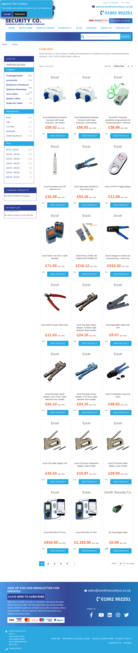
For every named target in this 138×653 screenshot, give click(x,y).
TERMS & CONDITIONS (102, 638)
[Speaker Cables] (19, 98)
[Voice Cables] (19, 94)
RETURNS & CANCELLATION (75, 638)
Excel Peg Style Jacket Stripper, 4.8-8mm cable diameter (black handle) (86, 327)
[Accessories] (19, 80)
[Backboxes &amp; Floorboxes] (19, 85)
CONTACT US (114, 643)
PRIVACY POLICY (123, 638)
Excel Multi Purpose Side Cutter (55, 325)
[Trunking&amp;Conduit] (19, 76)
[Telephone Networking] (19, 89)
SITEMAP (127, 643)
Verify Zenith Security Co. (121, 21)
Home (5, 44)
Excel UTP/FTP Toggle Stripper (118, 186)
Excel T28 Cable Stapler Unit (55, 463)
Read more (20, 14)
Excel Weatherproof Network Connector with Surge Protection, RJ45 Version (86, 120)
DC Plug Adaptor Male (118, 532)
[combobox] (106, 36)
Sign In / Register (111, 3)
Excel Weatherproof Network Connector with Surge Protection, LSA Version (55, 120)
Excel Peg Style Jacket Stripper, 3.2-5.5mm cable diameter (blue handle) (86, 397)
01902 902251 (117, 12)
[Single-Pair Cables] (19, 103)
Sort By (107, 66)
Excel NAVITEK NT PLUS (55, 532)
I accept (7, 14)
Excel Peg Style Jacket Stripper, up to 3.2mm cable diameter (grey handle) (54, 397)
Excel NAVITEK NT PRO (86, 532)
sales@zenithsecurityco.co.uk (113, 6)
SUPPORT (55, 638)
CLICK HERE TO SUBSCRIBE (26, 596)
